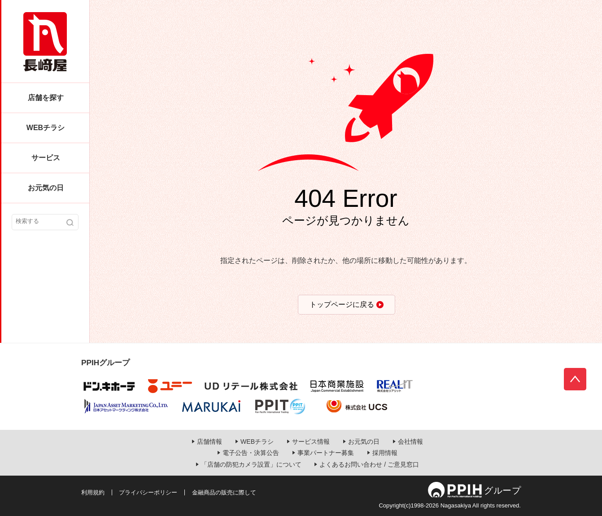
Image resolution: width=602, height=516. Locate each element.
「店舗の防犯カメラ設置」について (251, 464)
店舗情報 (209, 441)
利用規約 (93, 492)
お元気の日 (46, 188)
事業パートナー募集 (325, 452)
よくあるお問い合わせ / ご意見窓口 (369, 464)
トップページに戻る (342, 304)
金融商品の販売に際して (224, 492)
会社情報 (410, 441)
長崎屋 (45, 41)
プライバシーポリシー (148, 492)
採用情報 (384, 452)
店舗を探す (46, 97)
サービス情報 (311, 441)
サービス (45, 158)
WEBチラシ (45, 127)
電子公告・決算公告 (250, 452)
